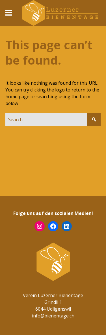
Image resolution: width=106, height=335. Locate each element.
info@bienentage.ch (53, 316)
